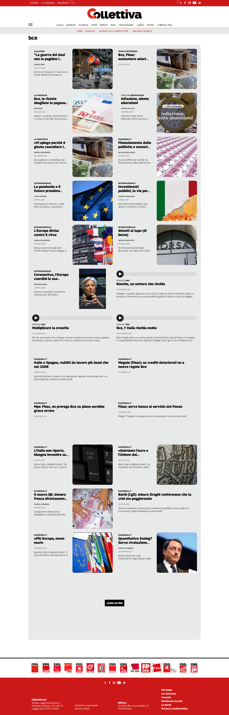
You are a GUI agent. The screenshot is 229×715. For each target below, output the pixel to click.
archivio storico (142, 31)
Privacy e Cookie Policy (174, 708)
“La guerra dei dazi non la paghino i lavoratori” (49, 59)
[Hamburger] (30, 25)
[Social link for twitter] (180, 2)
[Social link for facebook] (185, 2)
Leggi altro (115, 603)
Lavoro (59, 24)
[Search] (73, 3)
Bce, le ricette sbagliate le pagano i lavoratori (50, 103)
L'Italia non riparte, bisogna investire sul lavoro (50, 454)
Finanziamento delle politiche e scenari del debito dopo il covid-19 (134, 149)
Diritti (94, 24)
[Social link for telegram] (199, 2)
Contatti (34, 2)
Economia (83, 24)
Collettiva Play (164, 24)
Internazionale (126, 24)
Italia (113, 24)
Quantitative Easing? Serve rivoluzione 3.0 (135, 542)
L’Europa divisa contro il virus (46, 233)
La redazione (48, 2)
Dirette (150, 24)
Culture (140, 24)
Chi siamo (166, 689)
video (80, 31)
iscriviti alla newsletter (113, 31)
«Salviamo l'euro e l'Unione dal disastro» (133, 454)
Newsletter (63, 2)
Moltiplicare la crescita (50, 328)
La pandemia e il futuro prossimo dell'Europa (47, 191)
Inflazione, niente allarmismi (135, 101)
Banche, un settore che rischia (140, 284)
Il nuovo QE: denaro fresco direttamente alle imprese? (50, 498)
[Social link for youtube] (194, 2)
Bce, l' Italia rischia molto (136, 328)
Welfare (104, 24)
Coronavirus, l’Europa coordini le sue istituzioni (51, 279)
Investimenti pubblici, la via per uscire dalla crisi (133, 191)
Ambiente (71, 24)
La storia (166, 704)
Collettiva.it (39, 699)
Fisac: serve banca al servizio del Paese (150, 406)
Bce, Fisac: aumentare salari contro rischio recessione (132, 61)
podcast (90, 31)
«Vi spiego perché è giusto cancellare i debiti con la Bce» (49, 147)
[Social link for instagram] (189, 2)
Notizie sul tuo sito (171, 701)
